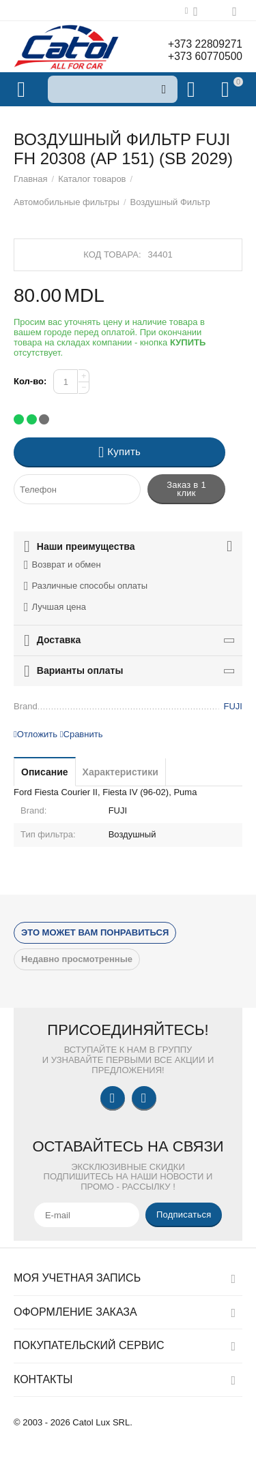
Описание (44, 772)
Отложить (35, 734)
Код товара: (112, 254)
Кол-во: (30, 381)
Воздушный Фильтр (170, 202)
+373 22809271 (204, 44)
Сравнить (81, 734)
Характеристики (120, 772)
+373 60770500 (204, 56)
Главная (31, 179)
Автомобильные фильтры (66, 202)
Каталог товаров (92, 179)
